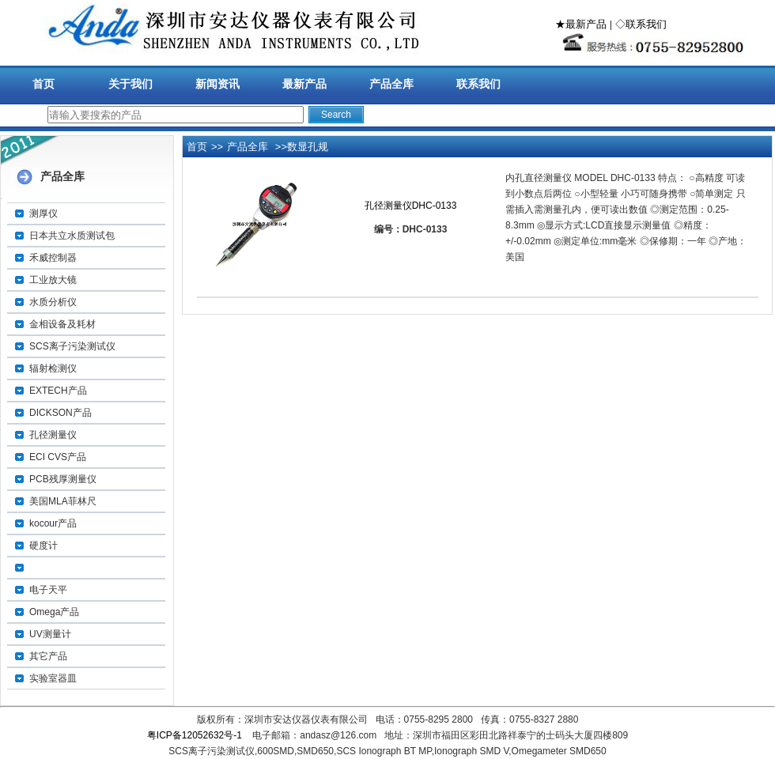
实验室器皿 (53, 678)
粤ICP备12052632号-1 (194, 735)
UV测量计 (50, 634)
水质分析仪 (53, 302)
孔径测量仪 (53, 434)
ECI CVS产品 (57, 457)
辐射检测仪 (53, 368)
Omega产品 (54, 611)
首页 (43, 83)
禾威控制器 (53, 257)
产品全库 (391, 83)
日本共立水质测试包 (72, 235)
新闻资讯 (217, 83)
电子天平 (48, 589)
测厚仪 (43, 213)
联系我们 (478, 83)
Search (336, 114)
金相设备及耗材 (62, 324)
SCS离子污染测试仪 (72, 346)
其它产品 (48, 656)
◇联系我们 (641, 24)
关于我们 (130, 83)
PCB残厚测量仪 (62, 479)
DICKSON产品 (60, 412)
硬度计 (43, 545)
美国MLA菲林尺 (62, 501)
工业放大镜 (53, 279)
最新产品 (304, 83)
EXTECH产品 (58, 390)
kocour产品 (53, 523)
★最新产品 (581, 24)
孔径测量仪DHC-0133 (411, 205)
